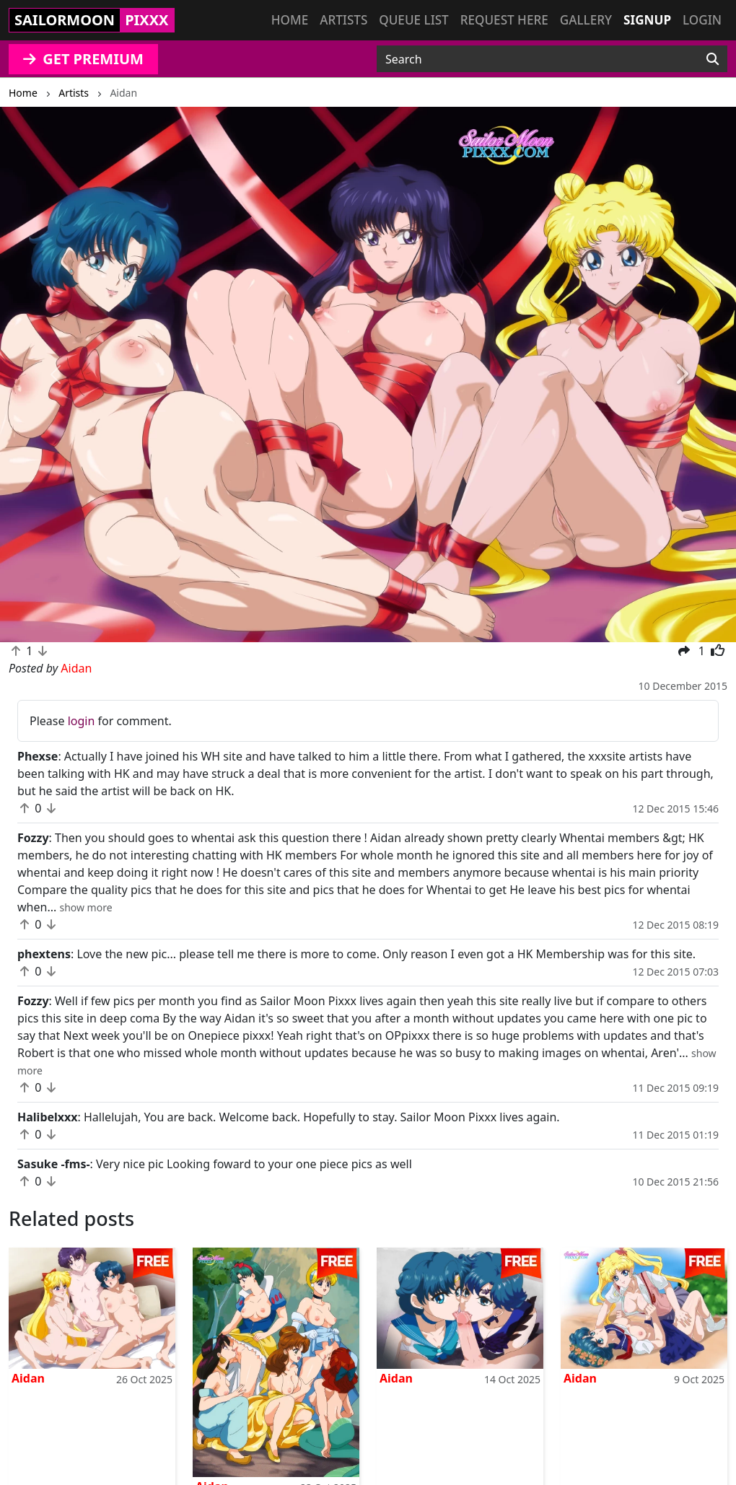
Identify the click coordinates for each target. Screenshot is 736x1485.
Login (702, 20)
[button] (55, 374)
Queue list (413, 20)
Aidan (28, 1378)
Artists (343, 20)
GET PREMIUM (83, 59)
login (81, 721)
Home (289, 20)
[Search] (712, 59)
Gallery (586, 20)
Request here (504, 20)
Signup (647, 20)
